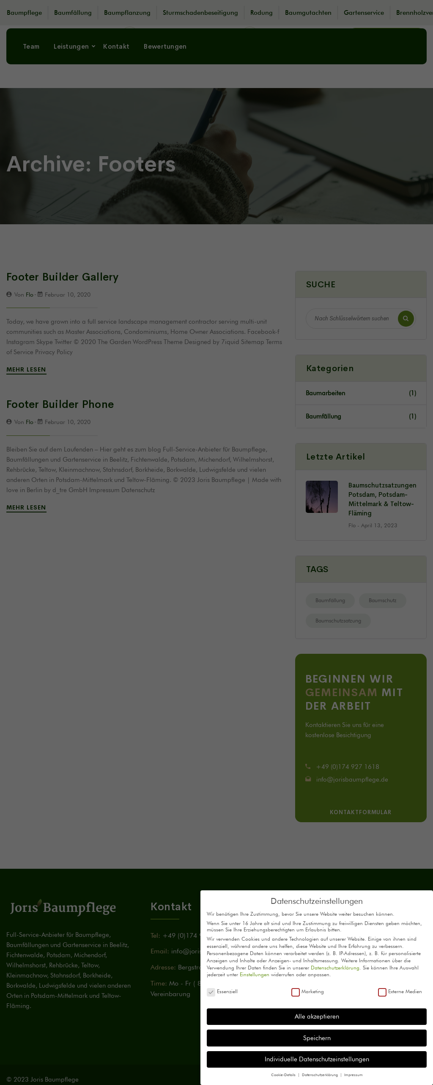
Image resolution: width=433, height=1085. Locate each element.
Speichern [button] (317, 1038)
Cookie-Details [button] (284, 1074)
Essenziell (222, 991)
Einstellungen (254, 974)
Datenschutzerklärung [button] (320, 1074)
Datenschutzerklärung (335, 967)
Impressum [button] (353, 1074)
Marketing (307, 991)
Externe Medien (400, 991)
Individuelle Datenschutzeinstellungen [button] (317, 1059)
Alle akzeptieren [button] (317, 1016)
